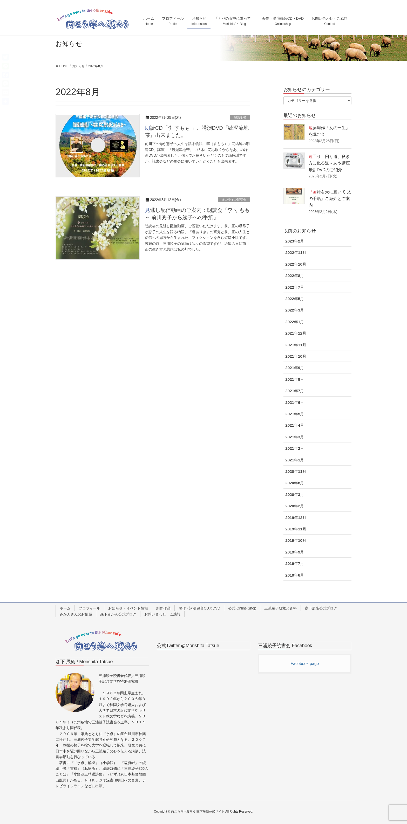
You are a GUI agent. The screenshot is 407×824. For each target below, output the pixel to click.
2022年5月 (294, 298)
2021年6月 (294, 402)
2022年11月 (295, 252)
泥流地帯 (240, 117)
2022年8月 (294, 275)
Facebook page (304, 663)
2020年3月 (294, 494)
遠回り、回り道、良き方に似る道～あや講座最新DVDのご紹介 (329, 163)
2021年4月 (294, 425)
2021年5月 (294, 414)
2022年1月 (294, 322)
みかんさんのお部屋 (76, 614)
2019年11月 (295, 529)
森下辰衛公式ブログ (321, 608)
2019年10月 (295, 540)
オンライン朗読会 (234, 200)
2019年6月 (294, 575)
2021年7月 (294, 391)
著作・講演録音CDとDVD (199, 608)
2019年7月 (294, 563)
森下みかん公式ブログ (118, 614)
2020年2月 (294, 506)
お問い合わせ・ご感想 (162, 614)
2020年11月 (295, 471)
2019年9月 (294, 552)
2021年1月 (294, 460)
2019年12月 (295, 517)
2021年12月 (295, 333)
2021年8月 (294, 379)
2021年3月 (294, 437)
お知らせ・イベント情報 (128, 608)
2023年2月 (294, 241)
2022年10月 (295, 264)
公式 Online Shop (242, 608)
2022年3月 (294, 310)
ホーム (65, 608)
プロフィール (89, 608)
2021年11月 (295, 345)
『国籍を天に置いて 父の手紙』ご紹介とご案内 (330, 198)
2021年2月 (294, 448)
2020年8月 (294, 483)
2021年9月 (294, 367)
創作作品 (163, 608)
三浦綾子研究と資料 (280, 608)
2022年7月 (294, 287)
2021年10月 (295, 356)
